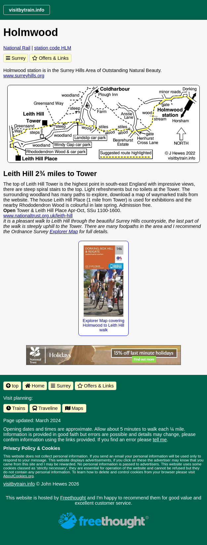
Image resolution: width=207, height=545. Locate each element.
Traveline (45, 408)
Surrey (15, 58)
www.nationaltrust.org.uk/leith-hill (38, 215)
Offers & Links (50, 58)
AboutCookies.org (18, 476)
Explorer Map (64, 231)
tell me (160, 439)
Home (34, 385)
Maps (74, 408)
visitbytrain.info (19, 484)
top (12, 385)
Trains (15, 408)
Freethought (73, 497)
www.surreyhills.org (23, 75)
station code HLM (52, 48)
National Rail (16, 48)
